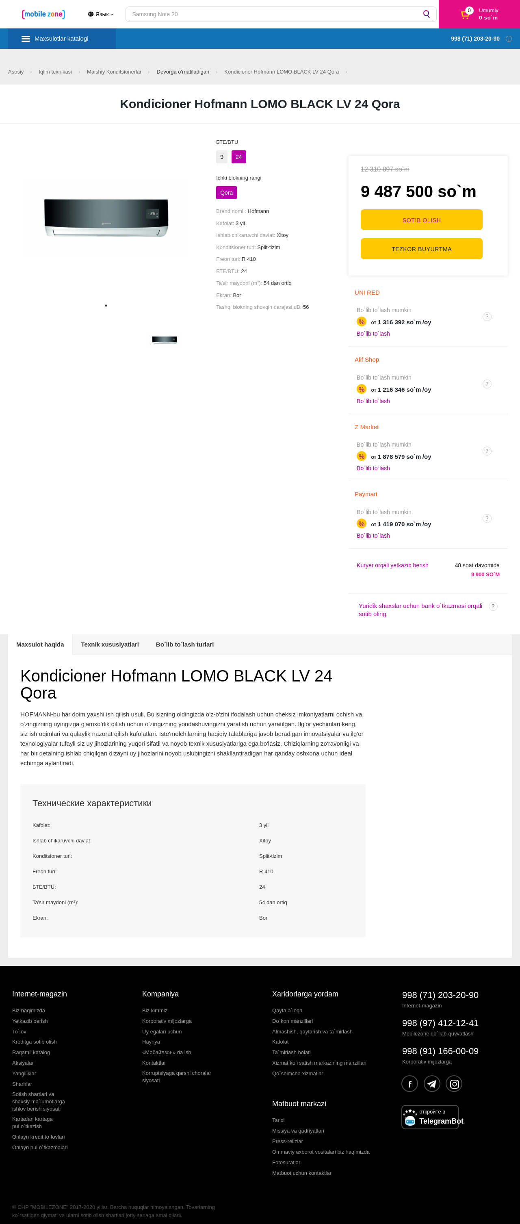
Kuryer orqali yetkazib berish (393, 557)
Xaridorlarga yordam (305, 986)
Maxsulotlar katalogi (62, 38)
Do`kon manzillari (292, 1013)
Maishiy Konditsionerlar (115, 72)
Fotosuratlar (286, 1155)
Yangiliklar (24, 1066)
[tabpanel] (106, 217)
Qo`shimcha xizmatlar (297, 1066)
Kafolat (280, 1034)
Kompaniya (160, 986)
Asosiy (16, 72)
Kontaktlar (154, 1055)
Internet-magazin (39, 986)
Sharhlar (22, 1076)
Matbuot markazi (299, 1096)
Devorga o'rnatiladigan (184, 72)
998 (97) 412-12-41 (440, 1015)
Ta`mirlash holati (291, 1045)
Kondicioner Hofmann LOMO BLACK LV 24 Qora (282, 72)
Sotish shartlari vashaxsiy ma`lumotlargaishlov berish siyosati (38, 1093)
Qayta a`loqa (287, 1003)
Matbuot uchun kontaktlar (302, 1165)
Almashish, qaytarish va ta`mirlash (312, 1024)
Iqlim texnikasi (56, 72)
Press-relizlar (287, 1134)
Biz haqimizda (28, 1003)
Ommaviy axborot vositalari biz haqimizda (321, 1144)
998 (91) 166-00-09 (440, 1043)
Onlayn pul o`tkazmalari (40, 1140)
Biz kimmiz (154, 1003)
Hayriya (151, 1034)
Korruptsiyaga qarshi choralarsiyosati (176, 1069)
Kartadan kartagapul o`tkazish (32, 1115)
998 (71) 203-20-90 (440, 987)
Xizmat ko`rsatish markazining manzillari (319, 1055)
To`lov (19, 1024)
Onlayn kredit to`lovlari (38, 1129)
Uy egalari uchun (162, 1024)
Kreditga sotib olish (34, 1034)
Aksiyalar (23, 1055)
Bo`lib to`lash (373, 326)
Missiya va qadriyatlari (298, 1123)
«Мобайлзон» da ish (166, 1045)
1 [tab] (106, 306)
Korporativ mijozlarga (167, 1013)
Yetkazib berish (30, 1013)
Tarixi (278, 1112)
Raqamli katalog (31, 1045)
